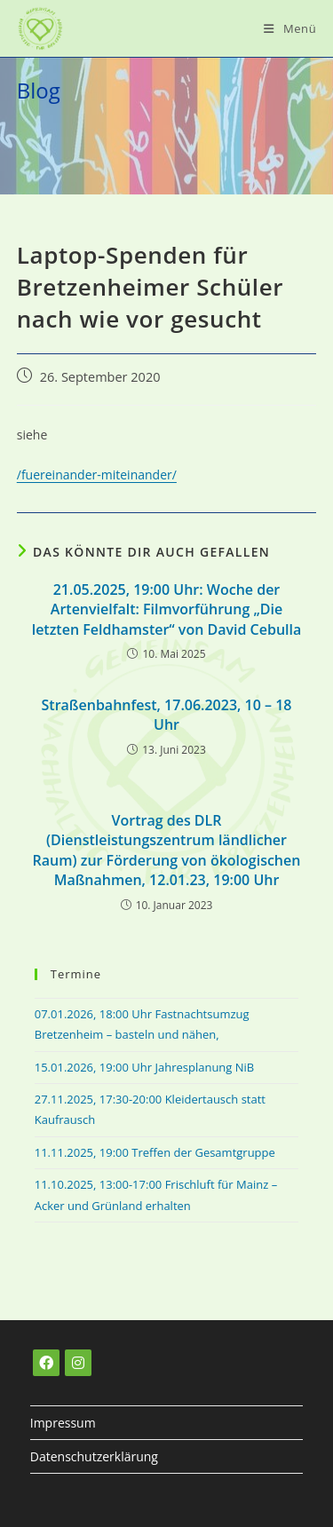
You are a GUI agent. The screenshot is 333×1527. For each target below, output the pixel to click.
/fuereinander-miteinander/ (97, 474)
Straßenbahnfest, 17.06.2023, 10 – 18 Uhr (167, 714)
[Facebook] (46, 1362)
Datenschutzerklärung (94, 1456)
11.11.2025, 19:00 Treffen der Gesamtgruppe (155, 1152)
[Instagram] (78, 1362)
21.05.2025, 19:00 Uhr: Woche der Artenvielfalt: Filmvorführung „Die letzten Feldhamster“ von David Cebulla (167, 609)
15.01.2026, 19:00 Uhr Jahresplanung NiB (144, 1067)
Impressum (63, 1422)
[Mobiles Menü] (290, 28)
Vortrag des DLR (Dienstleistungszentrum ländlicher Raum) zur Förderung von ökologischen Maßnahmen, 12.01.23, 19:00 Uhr (167, 850)
